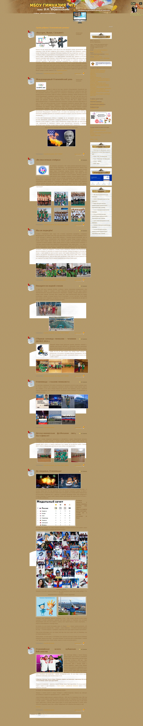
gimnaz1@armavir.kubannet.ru (100, 50)
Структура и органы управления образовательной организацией (97, 71)
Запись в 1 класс (94, 139)
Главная (36, 13)
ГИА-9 (91, 131)
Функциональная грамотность (97, 105)
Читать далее (78, 73)
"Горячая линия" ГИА (95, 135)
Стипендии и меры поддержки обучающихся (100, 88)
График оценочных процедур (97, 103)
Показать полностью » (62, 70)
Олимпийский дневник (49, 73)
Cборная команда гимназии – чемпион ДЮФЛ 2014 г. (56, 339)
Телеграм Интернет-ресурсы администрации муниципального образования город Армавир (99, 231)
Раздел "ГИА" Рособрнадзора (100, 156)
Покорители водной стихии (49, 286)
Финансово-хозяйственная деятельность (99, 84)
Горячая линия (93, 100)
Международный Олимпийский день (54, 79)
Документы (92, 73)
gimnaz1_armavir (98, 56)
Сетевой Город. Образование (99, 54)
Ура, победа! (58, 224)
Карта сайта (93, 95)
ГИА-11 (92, 128)
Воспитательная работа (49, 280)
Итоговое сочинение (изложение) (98, 130)
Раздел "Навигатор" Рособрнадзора (101, 158)
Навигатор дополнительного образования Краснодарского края (99, 59)
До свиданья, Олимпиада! (49, 471)
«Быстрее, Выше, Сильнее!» (50, 32)
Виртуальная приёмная (48, 13)
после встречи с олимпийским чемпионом (67, 685)
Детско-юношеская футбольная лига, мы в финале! (56, 434)
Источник (38, 706)
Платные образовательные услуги (98, 83)
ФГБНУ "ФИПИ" (97, 161)
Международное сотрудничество (97, 89)
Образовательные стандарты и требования (100, 94)
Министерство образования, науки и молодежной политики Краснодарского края (101, 152)
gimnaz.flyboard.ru (98, 52)
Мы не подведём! (44, 230)
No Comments (84, 160)
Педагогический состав (95, 77)
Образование (93, 74)
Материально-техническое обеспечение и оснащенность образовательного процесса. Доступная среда (100, 80)
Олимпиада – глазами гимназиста (52, 381)
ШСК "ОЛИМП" (59, 73)
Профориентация (94, 108)
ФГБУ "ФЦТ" (96, 163)
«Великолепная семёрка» (48, 160)
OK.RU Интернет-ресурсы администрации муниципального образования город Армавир (99, 205)
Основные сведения (94, 69)
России (68, 626)
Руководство (93, 76)
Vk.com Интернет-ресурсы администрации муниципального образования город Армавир (99, 216)
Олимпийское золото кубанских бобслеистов (56, 650)
